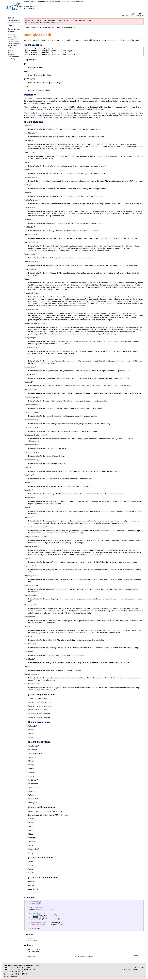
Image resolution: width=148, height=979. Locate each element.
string (128, 113)
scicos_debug (12, 46)
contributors (12, 976)
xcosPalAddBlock (13, 57)
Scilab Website (29, 1)
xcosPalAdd (11, 54)
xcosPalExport (12, 59)
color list (96, 231)
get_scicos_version (14, 41)
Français (125, 16)
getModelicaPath (13, 39)
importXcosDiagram (14, 43)
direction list (101, 246)
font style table (102, 663)
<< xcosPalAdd (30, 956)
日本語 (132, 16)
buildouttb (11, 35)
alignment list (87, 283)
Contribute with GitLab (45, 1)
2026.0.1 (66, 20)
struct (136, 113)
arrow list (88, 479)
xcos (10, 25)
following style (127, 115)
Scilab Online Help (31, 6)
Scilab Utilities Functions (14, 30)
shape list (92, 416)
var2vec (10, 48)
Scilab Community (62, 1)
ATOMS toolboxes (76, 1)
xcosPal (10, 52)
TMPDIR (71, 107)
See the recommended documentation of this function (44, 22)
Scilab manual (29, 27)
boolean (126, 181)
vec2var (10, 50)
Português (140, 16)
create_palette (12, 37)
